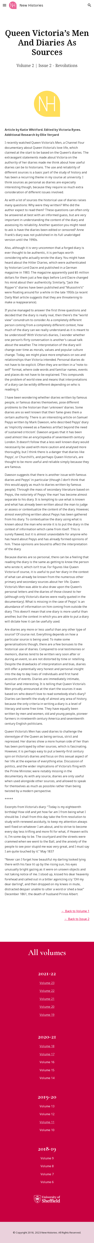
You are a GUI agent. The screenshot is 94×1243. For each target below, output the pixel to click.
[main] (47, 42)
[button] (4, 5)
